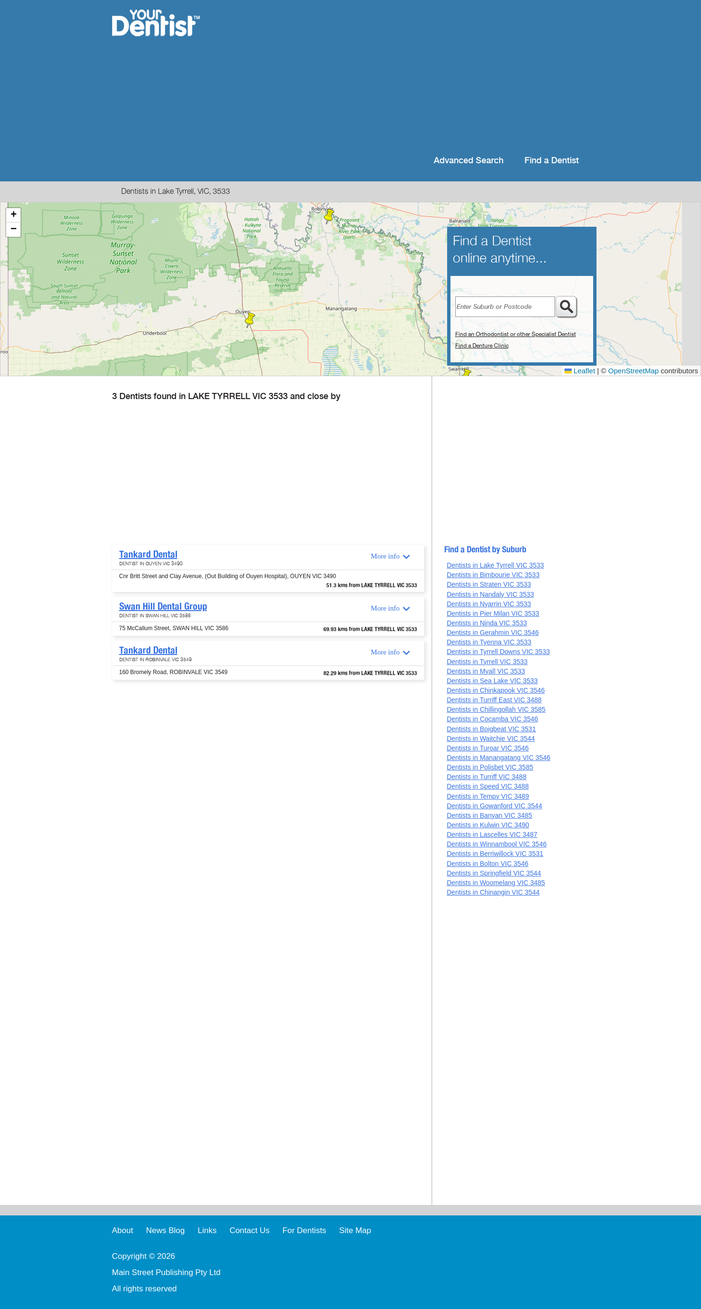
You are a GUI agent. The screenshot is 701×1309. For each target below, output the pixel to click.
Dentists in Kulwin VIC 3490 (488, 825)
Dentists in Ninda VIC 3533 (487, 623)
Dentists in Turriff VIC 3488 (486, 777)
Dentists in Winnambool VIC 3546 (496, 844)
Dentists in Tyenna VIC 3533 (489, 642)
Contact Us (250, 1230)
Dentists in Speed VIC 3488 (488, 786)
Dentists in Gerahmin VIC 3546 (493, 632)
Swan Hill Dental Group (163, 606)
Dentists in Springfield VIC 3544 (494, 873)
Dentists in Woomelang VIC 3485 (496, 883)
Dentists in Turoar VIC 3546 (488, 748)
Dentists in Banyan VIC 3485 (489, 815)
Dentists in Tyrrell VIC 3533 (487, 661)
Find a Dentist (551, 160)
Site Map (355, 1230)
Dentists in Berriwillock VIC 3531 (495, 853)
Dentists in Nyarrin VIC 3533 (489, 604)
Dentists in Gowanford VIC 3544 (494, 806)
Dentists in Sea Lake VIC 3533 (492, 681)
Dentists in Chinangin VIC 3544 (493, 892)
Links (207, 1230)
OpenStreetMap (633, 371)
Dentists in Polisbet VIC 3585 (490, 767)
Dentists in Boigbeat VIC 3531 (491, 729)
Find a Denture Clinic (482, 345)
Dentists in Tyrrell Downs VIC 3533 (498, 651)
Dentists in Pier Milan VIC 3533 (493, 613)
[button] (250, 320)
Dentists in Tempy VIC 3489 (488, 796)
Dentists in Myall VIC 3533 (486, 671)
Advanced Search (468, 160)
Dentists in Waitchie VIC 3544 (491, 738)
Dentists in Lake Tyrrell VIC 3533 (495, 565)
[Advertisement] (412, 76)
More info (385, 556)
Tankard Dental (148, 554)
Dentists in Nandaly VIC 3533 (490, 594)
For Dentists (304, 1230)
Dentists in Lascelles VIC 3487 (492, 834)
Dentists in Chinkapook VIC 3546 (495, 690)
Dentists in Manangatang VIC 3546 (498, 757)
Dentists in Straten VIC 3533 (489, 584)
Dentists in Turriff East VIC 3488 (494, 700)
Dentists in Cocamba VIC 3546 (492, 719)
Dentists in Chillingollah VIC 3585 (496, 709)
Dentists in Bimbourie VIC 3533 (493, 575)
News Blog (165, 1230)
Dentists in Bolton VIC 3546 (487, 863)
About (122, 1230)
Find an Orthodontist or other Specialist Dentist (515, 334)
